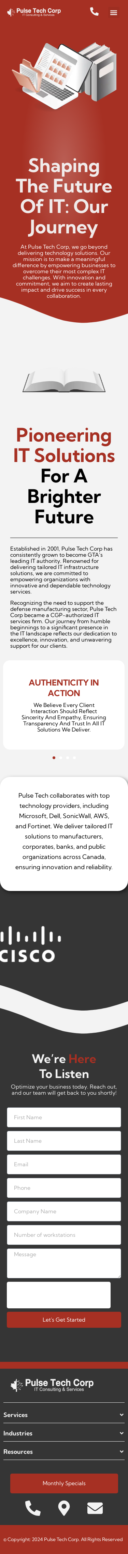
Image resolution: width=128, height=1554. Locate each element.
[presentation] (59, 1295)
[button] (113, 12)
